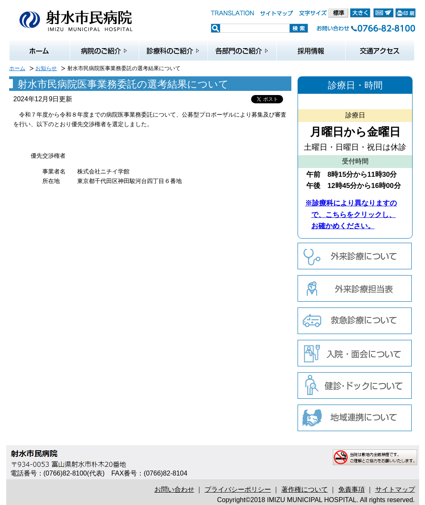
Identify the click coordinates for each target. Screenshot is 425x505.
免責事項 (351, 489)
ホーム (17, 68)
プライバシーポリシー (238, 489)
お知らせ (46, 68)
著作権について (304, 489)
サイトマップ (395, 489)
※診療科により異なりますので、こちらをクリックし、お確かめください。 (351, 214)
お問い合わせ (174, 489)
